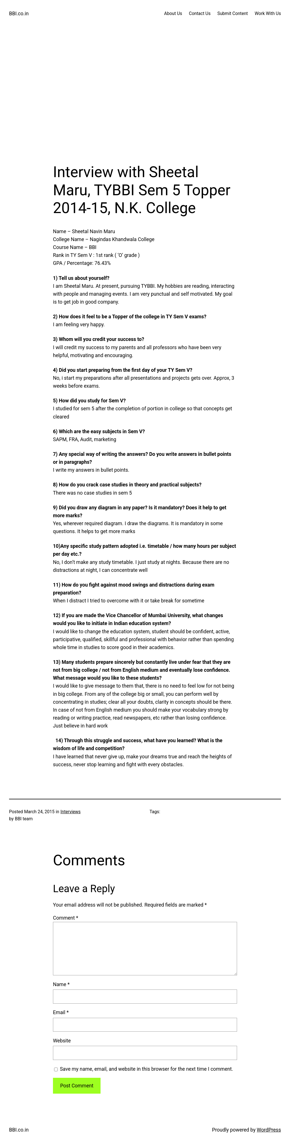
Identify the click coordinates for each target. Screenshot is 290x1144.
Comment (65, 918)
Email (61, 1012)
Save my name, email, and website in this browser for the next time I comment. (146, 1069)
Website (62, 1041)
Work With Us (268, 13)
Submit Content (233, 13)
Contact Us (199, 13)
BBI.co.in (19, 13)
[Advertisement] (145, 103)
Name (61, 984)
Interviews (71, 811)
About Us (173, 13)
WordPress (269, 1130)
